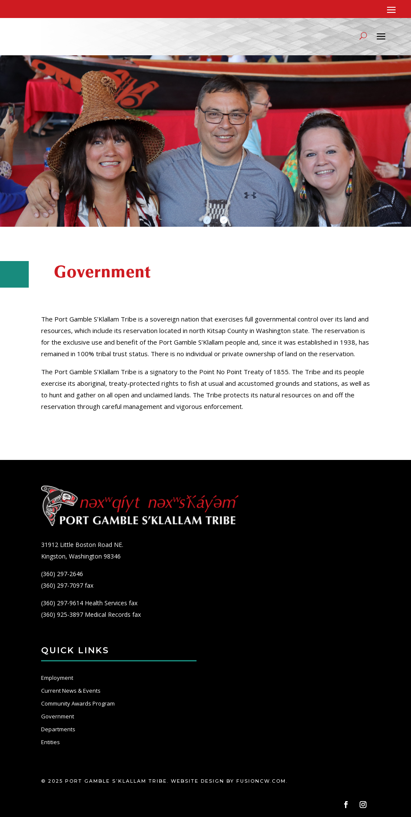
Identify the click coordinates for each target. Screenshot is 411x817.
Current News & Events (71, 690)
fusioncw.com (261, 781)
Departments (58, 729)
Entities (50, 742)
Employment (57, 678)
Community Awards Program (78, 703)
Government (57, 716)
